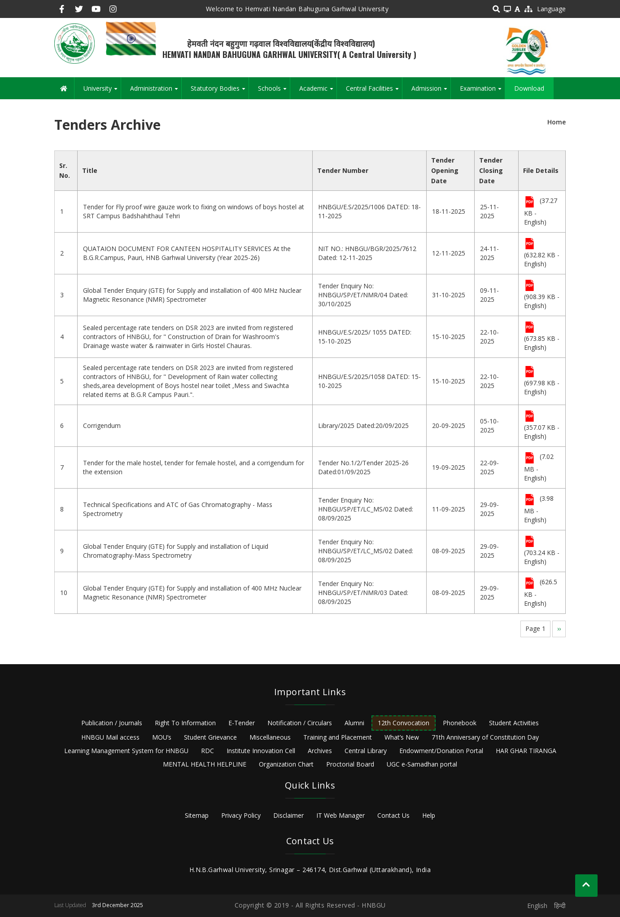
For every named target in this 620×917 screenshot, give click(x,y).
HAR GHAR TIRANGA (526, 750)
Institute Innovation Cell (261, 750)
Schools (274, 91)
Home (556, 122)
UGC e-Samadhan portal (422, 764)
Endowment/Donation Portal (441, 750)
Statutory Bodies (220, 91)
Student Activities (514, 723)
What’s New (401, 737)
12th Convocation (403, 723)
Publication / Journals (111, 723)
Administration (155, 91)
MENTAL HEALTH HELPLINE (204, 764)
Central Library (366, 750)
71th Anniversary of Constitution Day (485, 737)
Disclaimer (288, 815)
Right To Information (185, 723)
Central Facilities (374, 91)
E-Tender (241, 723)
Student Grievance (210, 737)
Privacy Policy (241, 815)
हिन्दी (560, 905)
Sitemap (197, 815)
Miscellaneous (270, 737)
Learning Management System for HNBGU (126, 750)
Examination (482, 91)
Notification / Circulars (299, 723)
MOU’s (161, 737)
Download (529, 88)
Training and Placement (337, 737)
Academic (317, 91)
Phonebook (459, 723)
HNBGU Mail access (110, 737)
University (102, 91)
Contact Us (393, 815)
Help (428, 815)
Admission (430, 91)
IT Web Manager (340, 815)
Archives (320, 750)
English (537, 905)
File (529, 202)
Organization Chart (286, 764)
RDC (207, 750)
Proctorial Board (350, 764)
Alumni (354, 723)
